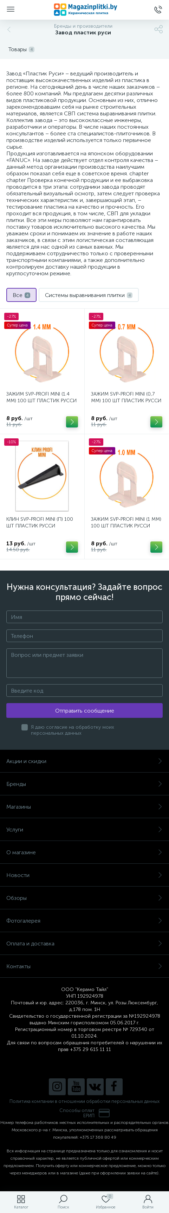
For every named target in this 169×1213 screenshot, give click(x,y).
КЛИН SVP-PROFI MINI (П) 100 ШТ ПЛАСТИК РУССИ (39, 522)
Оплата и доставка (84, 943)
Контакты (84, 966)
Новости (84, 875)
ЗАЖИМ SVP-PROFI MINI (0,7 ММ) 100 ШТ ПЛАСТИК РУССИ (126, 397)
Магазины (84, 806)
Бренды (84, 784)
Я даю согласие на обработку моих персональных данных (72, 730)
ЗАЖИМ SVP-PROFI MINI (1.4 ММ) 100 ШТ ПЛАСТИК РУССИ (41, 397)
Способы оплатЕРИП (84, 1113)
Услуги (84, 829)
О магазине (84, 852)
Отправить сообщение (84, 710)
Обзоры (84, 898)
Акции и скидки (84, 761)
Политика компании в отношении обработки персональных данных (84, 1101)
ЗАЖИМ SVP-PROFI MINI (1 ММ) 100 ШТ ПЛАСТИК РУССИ (126, 522)
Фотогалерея (84, 920)
